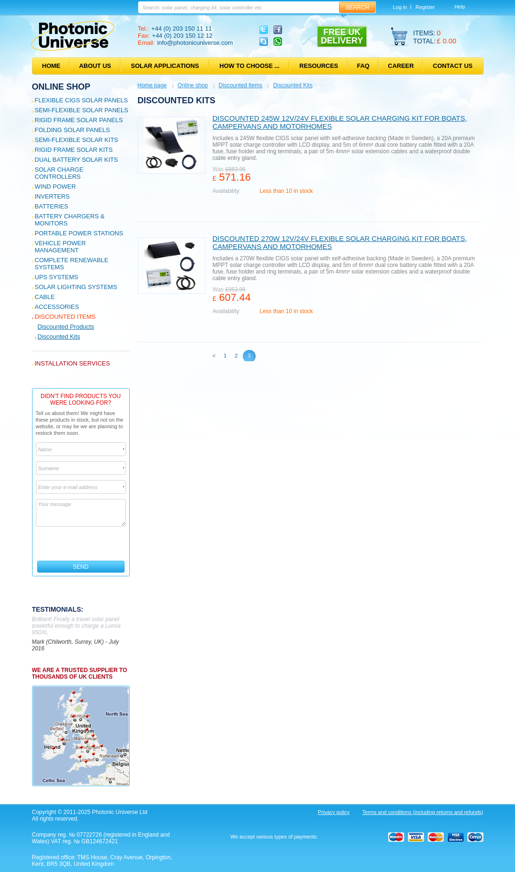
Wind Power (55, 186)
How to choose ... (249, 65)
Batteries (51, 206)
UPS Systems (56, 277)
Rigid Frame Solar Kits (74, 149)
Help (459, 6)
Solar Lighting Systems (76, 287)
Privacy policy (333, 812)
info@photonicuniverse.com (195, 42)
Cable (45, 296)
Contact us (453, 65)
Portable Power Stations (79, 233)
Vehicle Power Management (60, 247)
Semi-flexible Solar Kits (76, 139)
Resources (318, 65)
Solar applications (165, 65)
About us (95, 65)
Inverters (52, 196)
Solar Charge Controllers (59, 173)
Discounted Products (66, 326)
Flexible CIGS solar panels (81, 100)
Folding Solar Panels (72, 129)
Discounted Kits (59, 336)
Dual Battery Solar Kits (76, 159)
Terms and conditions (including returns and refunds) (422, 812)
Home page (152, 85)
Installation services (72, 363)
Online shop (61, 86)
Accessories (57, 306)
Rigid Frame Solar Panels (79, 120)
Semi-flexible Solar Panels (81, 110)
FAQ (363, 65)
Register (425, 7)
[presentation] (81, 544)
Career (401, 65)
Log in (400, 7)
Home (51, 65)
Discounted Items (65, 316)
